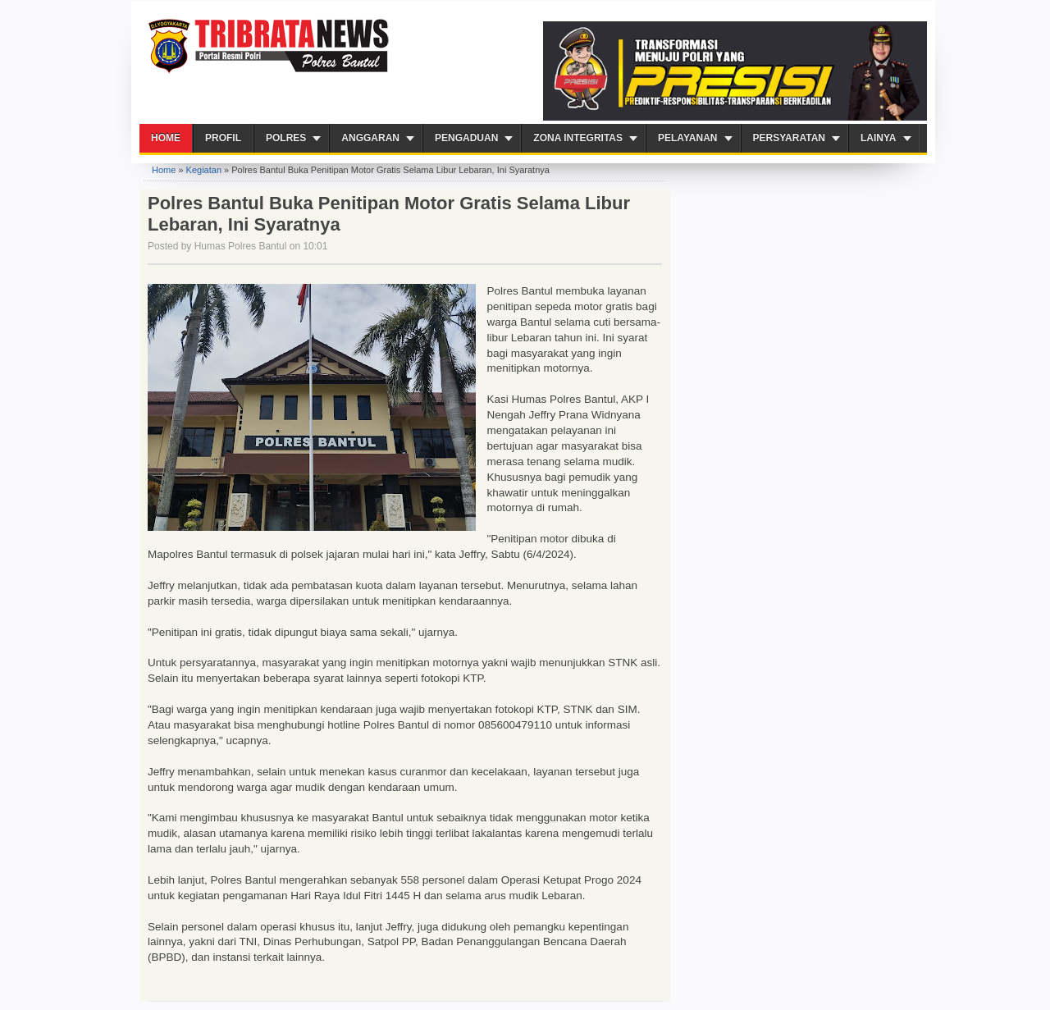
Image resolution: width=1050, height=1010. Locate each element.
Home (165, 138)
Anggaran (370, 138)
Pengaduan (466, 138)
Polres (286, 138)
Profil (223, 138)
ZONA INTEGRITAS (578, 138)
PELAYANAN (687, 138)
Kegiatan (203, 170)
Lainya (879, 138)
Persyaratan (789, 138)
